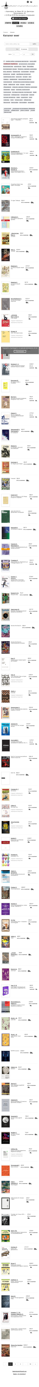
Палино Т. (14, 576)
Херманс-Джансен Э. (17, 1314)
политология (7, 92)
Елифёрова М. (15, 151)
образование (7, 87)
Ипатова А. (14, 168)
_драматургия (15, 110)
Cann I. (13, 1181)
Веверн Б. (14, 446)
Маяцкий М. (14, 527)
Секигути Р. (14, 495)
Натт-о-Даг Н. (15, 316)
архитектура (17, 66)
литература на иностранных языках (23, 82)
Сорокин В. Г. (15, 789)
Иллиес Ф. (14, 331)
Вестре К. (14, 397)
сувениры (6, 100)
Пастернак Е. (15, 431)
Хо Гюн (13, 920)
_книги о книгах (24, 110)
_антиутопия (7, 108)
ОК (33, 54)
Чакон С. (13, 871)
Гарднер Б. (14, 544)
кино (30, 76)
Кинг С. (13, 235)
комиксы (6, 79)
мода (17, 84)
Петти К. (13, 578)
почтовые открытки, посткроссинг (22, 92)
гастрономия (25, 71)
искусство (19, 76)
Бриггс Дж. (14, 1230)
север (18, 97)
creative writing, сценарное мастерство (17, 61)
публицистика (15, 94)
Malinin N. (14, 1003)
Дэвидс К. (14, 413)
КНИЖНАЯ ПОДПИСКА (11, 64)
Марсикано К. (15, 545)
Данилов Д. (14, 954)
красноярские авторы (24, 79)
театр (12, 100)
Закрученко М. (15, 609)
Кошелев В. (14, 1116)
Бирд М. (13, 1296)
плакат (13, 89)
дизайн (13, 74)
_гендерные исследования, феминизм (23, 108)
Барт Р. (13, 658)
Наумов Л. (14, 903)
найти (34, 44)
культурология (8, 82)
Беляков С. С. (15, 364)
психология (7, 94)
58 (30, 1364)
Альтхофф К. (15, 740)
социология (24, 97)
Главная (5, 32)
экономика (31, 102)
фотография (23, 102)
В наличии (24, 49)
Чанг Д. (13, 675)
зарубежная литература (23, 74)
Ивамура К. (14, 266)
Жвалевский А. (15, 429)
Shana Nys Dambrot (16, 1345)
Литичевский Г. (15, 1165)
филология (7, 102)
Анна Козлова (15, 822)
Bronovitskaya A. (15, 1002)
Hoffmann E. (14, 1183)
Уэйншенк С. (14, 217)
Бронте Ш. (14, 969)
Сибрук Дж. (14, 1149)
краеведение (13, 79)
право (34, 92)
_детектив (6, 110)
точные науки (19, 100)
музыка (22, 84)
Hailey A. (13, 936)
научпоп (28, 84)
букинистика (16, 71)
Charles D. (14, 887)
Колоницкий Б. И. (16, 135)
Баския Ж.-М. (15, 593)
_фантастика (7, 112)
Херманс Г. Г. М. (15, 1312)
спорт (30, 97)
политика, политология (23, 89)
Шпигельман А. (15, 707)
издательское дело (9, 76)
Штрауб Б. (14, 872)
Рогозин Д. (14, 169)
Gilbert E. (13, 805)
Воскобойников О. (16, 298)
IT (4, 61)
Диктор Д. (14, 1083)
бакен (24, 66)
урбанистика (27, 100)
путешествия (24, 94)
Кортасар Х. (14, 462)
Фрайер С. (14, 1132)
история (25, 76)
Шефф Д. (13, 838)
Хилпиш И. (14, 1247)
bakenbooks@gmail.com (20, 1371)
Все (17, 49)
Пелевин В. (14, 854)
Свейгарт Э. (14, 1280)
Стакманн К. (14, 560)
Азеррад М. (14, 724)
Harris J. (13, 691)
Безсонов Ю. (14, 380)
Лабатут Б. (14, 1067)
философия (14, 102)
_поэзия (32, 110)
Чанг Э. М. (14, 985)
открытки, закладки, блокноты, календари (24, 87)
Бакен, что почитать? (19, 1374)
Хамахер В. (14, 1100)
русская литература (9, 97)
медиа (5, 84)
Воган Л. (13, 1263)
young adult (33, 61)
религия (31, 94)
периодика (7, 89)
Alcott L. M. (14, 1018)
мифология (11, 84)
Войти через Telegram (19, 18)
